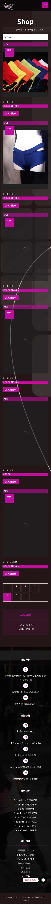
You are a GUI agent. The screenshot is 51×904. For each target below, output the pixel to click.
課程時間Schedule (26, 850)
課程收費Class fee (25, 854)
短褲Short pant (26, 628)
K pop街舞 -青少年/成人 (25, 821)
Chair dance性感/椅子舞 (25, 813)
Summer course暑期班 (25, 830)
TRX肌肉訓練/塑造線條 (26, 804)
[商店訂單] (26, 37)
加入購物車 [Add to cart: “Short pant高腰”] (10, 573)
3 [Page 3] (34, 586)
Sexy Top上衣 (26, 624)
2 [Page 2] (25, 586)
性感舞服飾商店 (25, 863)
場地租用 (25, 872)
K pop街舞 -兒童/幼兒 (25, 817)
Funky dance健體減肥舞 (25, 800)
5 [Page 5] (16, 595)
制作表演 (25, 867)
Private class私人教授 (25, 826)
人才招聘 (25, 876)
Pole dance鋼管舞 (25, 808)
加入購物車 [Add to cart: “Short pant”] (10, 113)
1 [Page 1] (16, 586)
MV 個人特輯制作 (25, 859)
